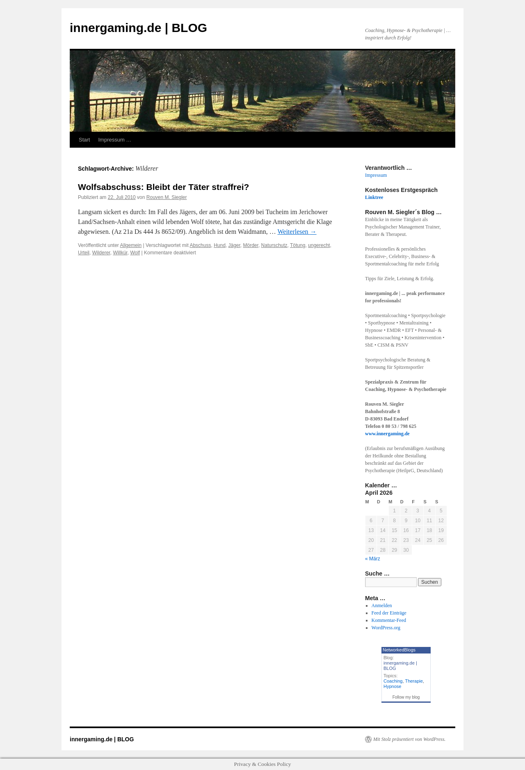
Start (84, 140)
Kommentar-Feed (389, 620)
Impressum (376, 175)
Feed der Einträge (389, 613)
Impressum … (114, 140)
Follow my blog (406, 697)
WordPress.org (386, 628)
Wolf (135, 253)
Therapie (413, 681)
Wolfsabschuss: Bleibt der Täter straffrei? (163, 187)
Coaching (392, 681)
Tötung (297, 245)
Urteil (83, 253)
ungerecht (319, 245)
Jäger (234, 245)
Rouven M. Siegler (166, 197)
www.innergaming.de (387, 433)
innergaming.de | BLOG (138, 27)
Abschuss (200, 245)
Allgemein (131, 245)
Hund (220, 245)
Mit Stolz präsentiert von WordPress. (409, 739)
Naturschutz (274, 245)
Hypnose (392, 686)
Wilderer (101, 253)
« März (372, 559)
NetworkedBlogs (399, 649)
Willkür (120, 253)
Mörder (250, 245)
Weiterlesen (297, 231)
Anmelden (382, 605)
